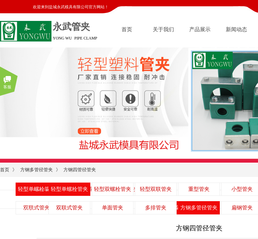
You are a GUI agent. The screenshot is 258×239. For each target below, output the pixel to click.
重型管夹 (199, 189)
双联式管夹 (69, 207)
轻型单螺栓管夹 (69, 189)
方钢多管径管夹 (36, 169)
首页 (127, 29)
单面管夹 (112, 207)
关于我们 (163, 29)
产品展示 (200, 29)
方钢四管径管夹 (79, 169)
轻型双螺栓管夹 (112, 189)
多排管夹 (155, 207)
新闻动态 (236, 29)
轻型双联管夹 (156, 189)
